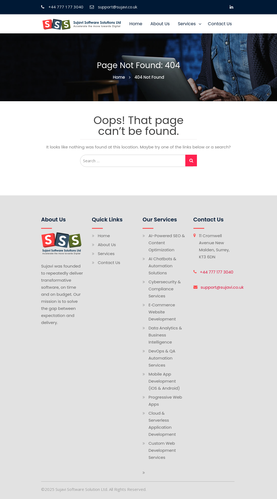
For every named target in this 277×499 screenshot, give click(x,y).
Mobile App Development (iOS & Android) (164, 381)
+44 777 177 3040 (216, 272)
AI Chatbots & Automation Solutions (162, 266)
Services (187, 24)
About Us (160, 24)
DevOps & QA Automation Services (162, 358)
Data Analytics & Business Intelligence (165, 335)
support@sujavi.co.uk (222, 287)
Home (135, 24)
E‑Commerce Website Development (162, 312)
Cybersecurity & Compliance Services (165, 289)
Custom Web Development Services (162, 450)
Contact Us (220, 24)
